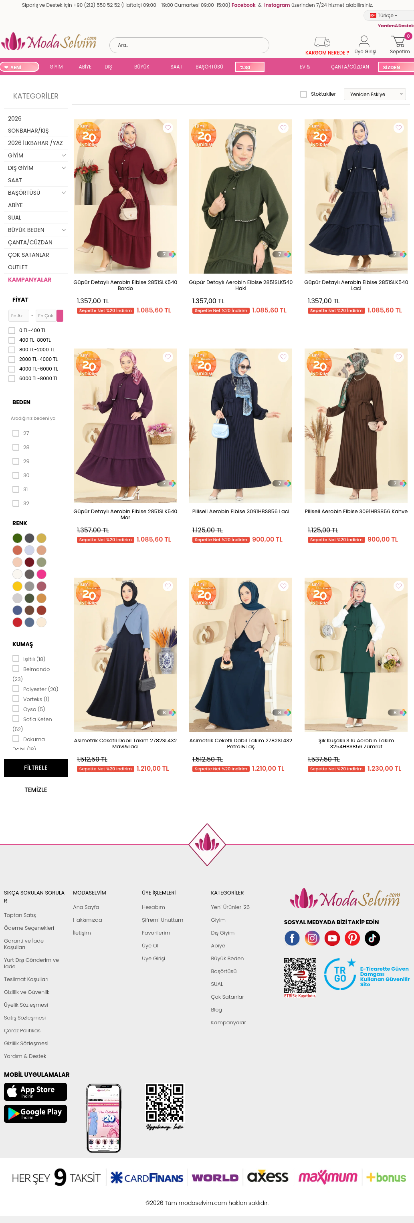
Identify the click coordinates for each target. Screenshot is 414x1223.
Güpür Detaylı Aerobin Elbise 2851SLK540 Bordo (125, 285)
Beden (21, 402)
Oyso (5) (28, 708)
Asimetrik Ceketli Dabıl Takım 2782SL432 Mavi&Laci (125, 743)
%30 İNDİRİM (249, 68)
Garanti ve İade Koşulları (24, 944)
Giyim (218, 920)
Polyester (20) (35, 688)
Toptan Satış (20, 915)
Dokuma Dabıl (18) (28, 743)
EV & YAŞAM (308, 67)
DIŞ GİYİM (111, 67)
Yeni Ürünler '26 (230, 907)
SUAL (280, 67)
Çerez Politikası (23, 1030)
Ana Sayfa (86, 907)
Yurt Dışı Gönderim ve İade (31, 963)
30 (21, 475)
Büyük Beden (227, 958)
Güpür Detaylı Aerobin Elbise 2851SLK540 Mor (125, 514)
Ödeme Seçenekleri (29, 928)
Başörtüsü (223, 971)
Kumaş (22, 644)
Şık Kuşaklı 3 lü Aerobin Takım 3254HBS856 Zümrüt (356, 743)
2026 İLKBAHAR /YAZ (35, 143)
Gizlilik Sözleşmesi (26, 1043)
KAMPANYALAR (29, 280)
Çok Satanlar (227, 997)
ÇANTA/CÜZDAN (350, 66)
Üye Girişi (153, 958)
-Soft (163, 1198)
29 (21, 461)
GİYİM (56, 66)
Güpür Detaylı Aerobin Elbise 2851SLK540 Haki (241, 285)
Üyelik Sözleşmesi (26, 1005)
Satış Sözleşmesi (25, 1018)
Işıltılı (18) (29, 658)
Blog (216, 1009)
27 (20, 433)
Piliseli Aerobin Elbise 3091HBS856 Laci (240, 511)
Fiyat (20, 300)
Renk (19, 523)
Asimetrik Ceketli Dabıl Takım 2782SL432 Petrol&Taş (241, 743)
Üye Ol (150, 945)
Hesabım (153, 907)
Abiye (218, 945)
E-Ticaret (182, 1198)
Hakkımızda (87, 920)
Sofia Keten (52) (32, 723)
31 (20, 490)
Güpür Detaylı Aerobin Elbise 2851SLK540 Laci (356, 285)
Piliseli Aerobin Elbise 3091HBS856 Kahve (356, 511)
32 (20, 504)
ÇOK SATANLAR (28, 255)
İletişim (82, 933)
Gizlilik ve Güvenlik (26, 992)
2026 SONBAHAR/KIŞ (28, 125)
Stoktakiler (318, 94)
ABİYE (85, 66)
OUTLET (18, 267)
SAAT (176, 66)
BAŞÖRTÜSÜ (209, 66)
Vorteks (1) (30, 698)
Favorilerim (156, 933)
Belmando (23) (31, 673)
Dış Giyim (222, 933)
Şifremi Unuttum (162, 920)
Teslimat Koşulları (26, 979)
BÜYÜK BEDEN (141, 67)
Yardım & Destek (25, 1056)
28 (21, 447)
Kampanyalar (228, 1022)
